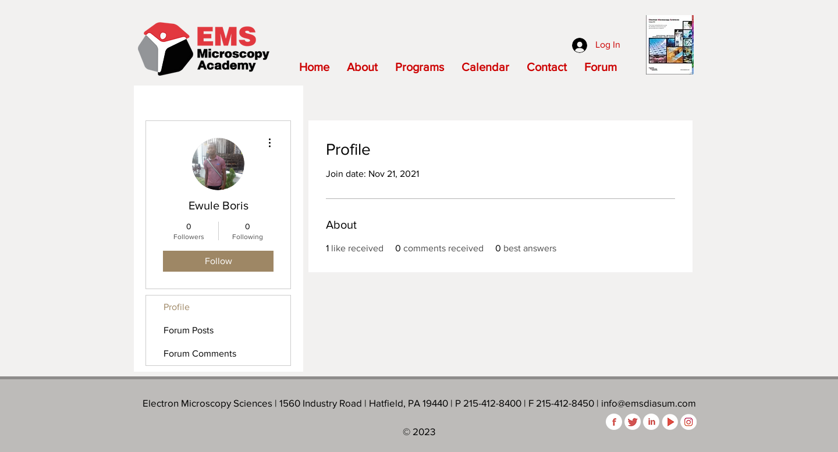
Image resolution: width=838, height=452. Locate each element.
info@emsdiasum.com (648, 402)
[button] (362, 67)
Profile (177, 307)
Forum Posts (189, 330)
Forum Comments (200, 353)
